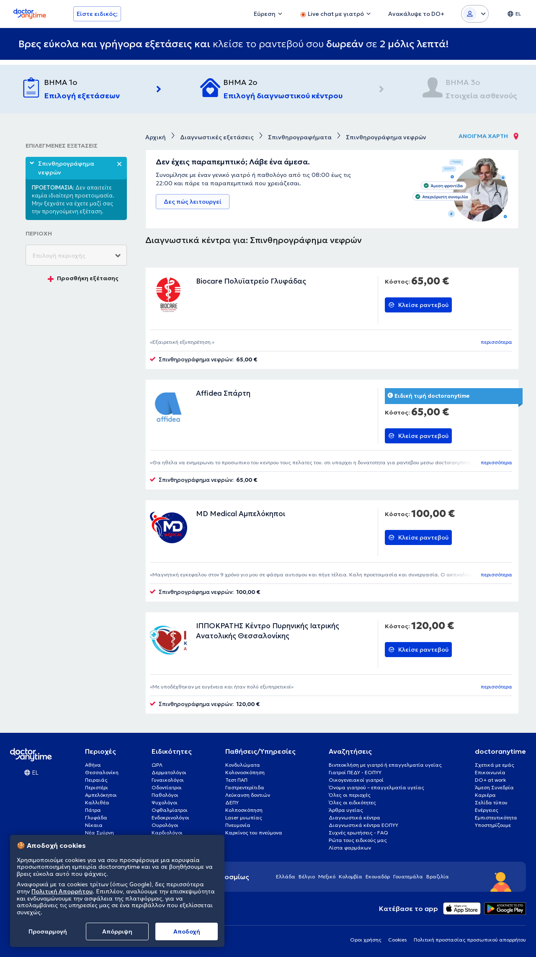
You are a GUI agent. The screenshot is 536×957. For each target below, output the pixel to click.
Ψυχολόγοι (165, 802)
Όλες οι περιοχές (350, 795)
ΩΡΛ (157, 765)
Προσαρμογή (47, 931)
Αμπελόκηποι (101, 795)
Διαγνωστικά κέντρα (354, 817)
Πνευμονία (237, 825)
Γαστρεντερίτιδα (244, 787)
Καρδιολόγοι (167, 832)
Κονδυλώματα (242, 765)
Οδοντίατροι (167, 787)
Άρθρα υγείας (346, 810)
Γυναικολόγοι (168, 780)
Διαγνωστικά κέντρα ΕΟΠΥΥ (363, 825)
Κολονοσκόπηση (245, 772)
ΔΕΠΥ (232, 802)
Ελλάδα (285, 876)
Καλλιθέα (97, 802)
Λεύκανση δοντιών (247, 795)
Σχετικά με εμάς (494, 765)
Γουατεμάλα (408, 876)
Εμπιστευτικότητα (496, 817)
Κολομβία (350, 876)
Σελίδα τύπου (491, 802)
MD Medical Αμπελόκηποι (240, 513)
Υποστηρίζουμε (493, 825)
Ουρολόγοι (165, 825)
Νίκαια (94, 825)
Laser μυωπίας (243, 817)
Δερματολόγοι (169, 772)
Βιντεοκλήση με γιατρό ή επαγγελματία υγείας (385, 765)
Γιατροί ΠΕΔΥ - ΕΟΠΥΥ (355, 772)
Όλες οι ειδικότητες (352, 802)
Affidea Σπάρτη (223, 393)
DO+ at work (490, 780)
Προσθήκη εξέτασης (83, 278)
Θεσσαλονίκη (102, 772)
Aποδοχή (186, 931)
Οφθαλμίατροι (170, 810)
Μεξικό (326, 876)
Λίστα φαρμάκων (350, 847)
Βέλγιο (307, 876)
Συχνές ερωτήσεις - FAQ (358, 832)
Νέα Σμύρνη (99, 832)
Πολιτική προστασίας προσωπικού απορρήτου (470, 940)
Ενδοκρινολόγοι (170, 817)
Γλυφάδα (96, 817)
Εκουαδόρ (378, 876)
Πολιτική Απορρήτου (62, 891)
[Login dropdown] (475, 14)
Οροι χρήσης (365, 940)
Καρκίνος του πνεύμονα (253, 832)
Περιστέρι (96, 787)
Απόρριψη (117, 931)
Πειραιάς (96, 780)
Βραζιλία (437, 876)
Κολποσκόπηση (244, 810)
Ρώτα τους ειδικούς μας (358, 840)
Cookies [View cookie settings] (397, 940)
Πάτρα (93, 810)
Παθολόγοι (165, 795)
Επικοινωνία (490, 772)
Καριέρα (485, 795)
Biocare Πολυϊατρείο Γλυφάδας (251, 281)
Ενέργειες (486, 810)
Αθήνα (93, 765)
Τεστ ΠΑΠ (236, 780)
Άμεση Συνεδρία (494, 787)
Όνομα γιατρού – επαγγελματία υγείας (376, 787)
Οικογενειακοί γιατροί (356, 780)
